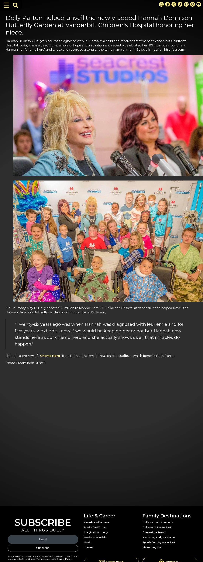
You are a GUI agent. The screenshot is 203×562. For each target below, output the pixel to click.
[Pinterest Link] (186, 4)
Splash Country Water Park (159, 542)
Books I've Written (95, 527)
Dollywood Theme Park (157, 527)
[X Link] (173, 4)
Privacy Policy (64, 559)
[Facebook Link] (167, 4)
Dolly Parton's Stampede (158, 522)
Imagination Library (96, 532)
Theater (89, 547)
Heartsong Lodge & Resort (159, 537)
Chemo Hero (50, 356)
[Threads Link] (192, 4)
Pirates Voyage (152, 547)
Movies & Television (96, 537)
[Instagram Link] (161, 4)
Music (87, 542)
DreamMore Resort (154, 532)
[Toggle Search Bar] (15, 5)
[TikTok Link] (180, 4)
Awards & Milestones (96, 522)
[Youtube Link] (198, 4)
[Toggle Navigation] (6, 5)
